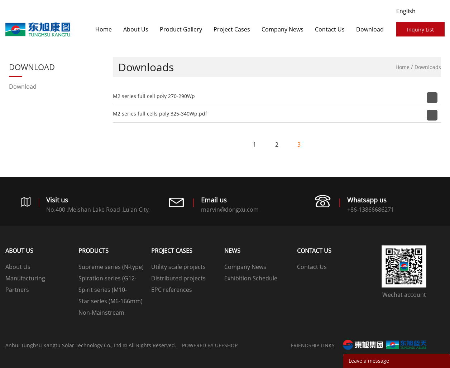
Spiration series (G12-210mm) (107, 279)
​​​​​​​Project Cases (232, 29)
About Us (135, 29)
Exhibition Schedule (250, 278)
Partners (17, 290)
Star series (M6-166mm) (110, 301)
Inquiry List (420, 29)
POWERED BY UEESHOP (210, 345)
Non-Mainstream (101, 313)
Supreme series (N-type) (111, 267)
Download (370, 29)
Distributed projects (178, 278)
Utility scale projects (178, 267)
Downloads (428, 67)
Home (103, 29)
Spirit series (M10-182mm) (102, 290)
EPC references (171, 290)
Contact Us (330, 29)
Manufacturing (25, 278)
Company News (282, 29)
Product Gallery (181, 29)
